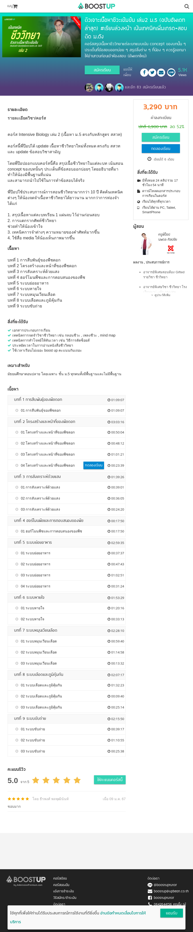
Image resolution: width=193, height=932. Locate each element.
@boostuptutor (165, 885)
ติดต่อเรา (59, 904)
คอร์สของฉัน (61, 885)
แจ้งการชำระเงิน (63, 891)
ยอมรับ (171, 913)
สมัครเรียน (102, 70)
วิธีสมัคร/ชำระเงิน (64, 898)
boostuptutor (164, 898)
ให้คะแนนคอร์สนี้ (109, 780)
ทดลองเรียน (160, 149)
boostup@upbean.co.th (171, 891)
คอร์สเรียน (60, 878)
